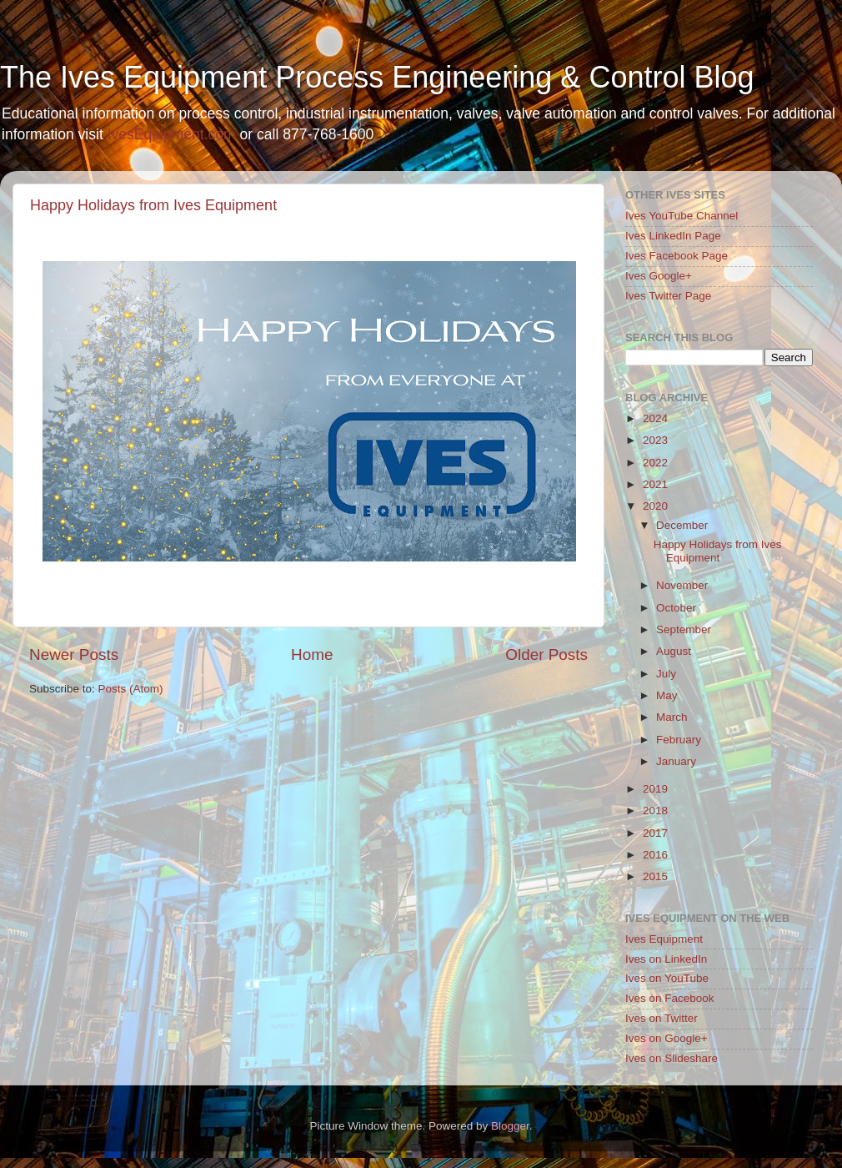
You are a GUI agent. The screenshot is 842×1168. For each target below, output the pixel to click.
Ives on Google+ (666, 1038)
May (667, 695)
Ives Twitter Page (668, 295)
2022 (655, 462)
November (682, 585)
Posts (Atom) (130, 688)
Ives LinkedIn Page (673, 235)
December (682, 525)
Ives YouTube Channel (681, 215)
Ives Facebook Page (676, 255)
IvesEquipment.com (172, 134)
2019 (655, 789)
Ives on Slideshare (671, 1058)
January (676, 761)
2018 (655, 810)
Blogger (510, 1126)
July (666, 673)
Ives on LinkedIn (666, 959)
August (673, 651)
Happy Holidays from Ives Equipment (153, 205)
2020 (655, 506)
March (672, 717)
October (676, 608)
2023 (655, 440)
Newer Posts (73, 654)
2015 (655, 876)
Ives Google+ (658, 275)
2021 (655, 484)
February (678, 739)
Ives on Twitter (661, 1018)
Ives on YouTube (667, 978)
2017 (655, 833)
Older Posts (546, 654)
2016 (655, 854)
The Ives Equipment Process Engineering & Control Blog (377, 77)
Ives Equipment (664, 939)
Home (312, 654)
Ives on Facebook (669, 998)
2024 (655, 418)
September (683, 629)
